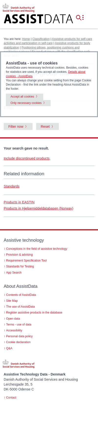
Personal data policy (19, 336)
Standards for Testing (20, 266)
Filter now (15, 126)
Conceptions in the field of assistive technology (36, 249)
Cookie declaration (18, 342)
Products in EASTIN (19, 202)
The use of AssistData (20, 306)
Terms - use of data (18, 324)
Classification (41, 39)
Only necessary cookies (26, 103)
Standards (12, 186)
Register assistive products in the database (34, 312)
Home (26, 39)
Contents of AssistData (21, 295)
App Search (14, 272)
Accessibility (14, 330)
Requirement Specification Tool (26, 260)
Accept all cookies (22, 96)
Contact (11, 397)
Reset (45, 126)
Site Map (12, 300)
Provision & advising (19, 254)
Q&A (9, 348)
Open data (13, 318)
